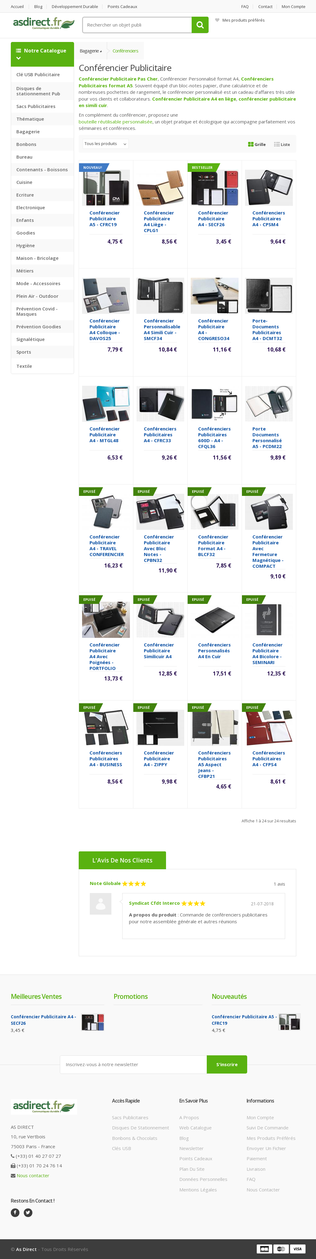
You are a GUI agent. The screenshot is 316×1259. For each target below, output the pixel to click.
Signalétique (30, 339)
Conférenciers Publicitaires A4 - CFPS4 (268, 758)
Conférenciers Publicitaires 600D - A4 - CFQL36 (214, 437)
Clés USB (121, 1148)
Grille (257, 144)
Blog (38, 6)
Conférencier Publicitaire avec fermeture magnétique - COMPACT (268, 551)
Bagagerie (28, 131)
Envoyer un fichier (266, 1148)
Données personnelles (203, 1179)
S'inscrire (227, 1064)
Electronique (30, 207)
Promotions (131, 996)
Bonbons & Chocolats (134, 1138)
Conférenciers (125, 51)
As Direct (26, 1249)
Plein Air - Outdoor (37, 296)
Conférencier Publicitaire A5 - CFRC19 (104, 218)
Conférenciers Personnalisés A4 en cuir (214, 650)
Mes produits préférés (240, 20)
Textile (24, 366)
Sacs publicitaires (130, 1117)
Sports (23, 352)
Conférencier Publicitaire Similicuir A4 (159, 650)
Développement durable (75, 6)
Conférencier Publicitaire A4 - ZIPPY (159, 758)
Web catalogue (195, 1127)
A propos (189, 1117)
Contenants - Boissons (42, 169)
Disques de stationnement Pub (38, 91)
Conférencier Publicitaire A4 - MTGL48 (104, 434)
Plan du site (192, 1169)
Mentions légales (198, 1189)
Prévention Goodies (38, 326)
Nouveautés (229, 996)
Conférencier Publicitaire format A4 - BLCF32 (213, 545)
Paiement (257, 1158)
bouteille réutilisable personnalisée (115, 121)
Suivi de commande (268, 1127)
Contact (265, 6)
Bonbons (26, 144)
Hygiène (25, 245)
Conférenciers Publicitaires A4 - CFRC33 (160, 434)
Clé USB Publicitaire (38, 74)
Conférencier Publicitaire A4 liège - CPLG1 (159, 221)
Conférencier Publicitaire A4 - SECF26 (213, 218)
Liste (282, 144)
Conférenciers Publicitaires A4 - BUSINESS (105, 758)
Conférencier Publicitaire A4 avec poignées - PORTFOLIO (104, 656)
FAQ (245, 6)
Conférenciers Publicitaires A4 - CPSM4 (268, 218)
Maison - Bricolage (37, 258)
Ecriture (25, 195)
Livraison (256, 1169)
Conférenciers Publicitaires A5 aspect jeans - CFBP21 (214, 764)
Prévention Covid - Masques (37, 311)
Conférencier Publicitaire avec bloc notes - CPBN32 (159, 548)
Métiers (25, 271)
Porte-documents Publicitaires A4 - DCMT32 (267, 329)
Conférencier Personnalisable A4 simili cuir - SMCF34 (162, 329)
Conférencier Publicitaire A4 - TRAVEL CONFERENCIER (106, 545)
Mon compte (294, 6)
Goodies (25, 233)
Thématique (30, 119)
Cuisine (24, 182)
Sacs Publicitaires (36, 106)
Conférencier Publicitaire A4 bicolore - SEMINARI (267, 653)
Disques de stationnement (140, 1127)
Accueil (17, 6)
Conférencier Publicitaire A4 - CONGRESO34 (213, 329)
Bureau (24, 157)
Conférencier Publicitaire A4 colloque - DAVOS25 (104, 329)
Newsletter (191, 1148)
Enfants (25, 220)
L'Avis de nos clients (122, 860)
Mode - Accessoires (38, 283)
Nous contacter (33, 1175)
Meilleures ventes (36, 996)
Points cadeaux (122, 6)
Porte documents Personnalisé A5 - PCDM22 (267, 437)
